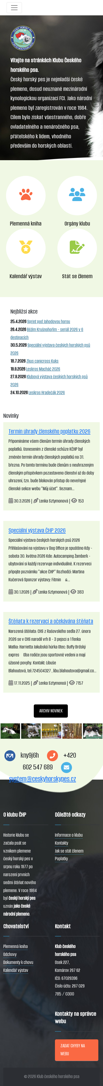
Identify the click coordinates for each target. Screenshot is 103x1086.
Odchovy (9, 954)
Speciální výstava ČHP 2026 (37, 530)
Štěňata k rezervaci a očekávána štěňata (51, 621)
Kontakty (61, 843)
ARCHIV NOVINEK (51, 711)
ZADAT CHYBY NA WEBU (72, 1050)
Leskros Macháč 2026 (43, 369)
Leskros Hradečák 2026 (47, 393)
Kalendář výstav (15, 970)
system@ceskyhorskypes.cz (42, 779)
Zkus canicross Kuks (42, 361)
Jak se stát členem (69, 851)
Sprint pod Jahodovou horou (48, 321)
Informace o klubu (69, 835)
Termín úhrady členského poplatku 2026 (49, 431)
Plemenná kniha (15, 946)
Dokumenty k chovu (18, 962)
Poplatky (61, 859)
